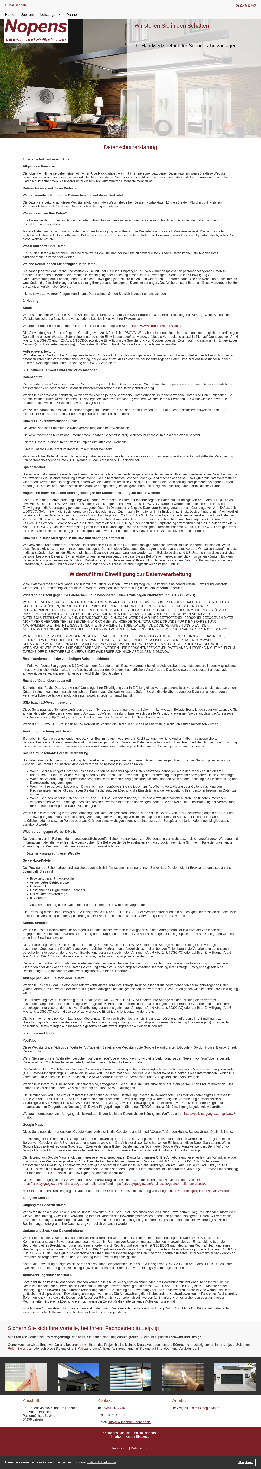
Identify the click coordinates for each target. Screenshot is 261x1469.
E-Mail (79, 1348)
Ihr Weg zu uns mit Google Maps (195, 1408)
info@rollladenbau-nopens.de (129, 1422)
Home (9, 15)
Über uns (27, 15)
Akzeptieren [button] (245, 1462)
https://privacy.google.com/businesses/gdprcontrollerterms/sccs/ (159, 1184)
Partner (72, 15)
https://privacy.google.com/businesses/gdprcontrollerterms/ (65, 1184)
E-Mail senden (15, 5)
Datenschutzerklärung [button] (101, 1462)
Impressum (120, 1448)
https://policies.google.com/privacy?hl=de (199, 1191)
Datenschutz (140, 1448)
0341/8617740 (246, 5)
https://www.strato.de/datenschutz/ (156, 326)
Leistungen (48, 15)
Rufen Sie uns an (20, 1348)
